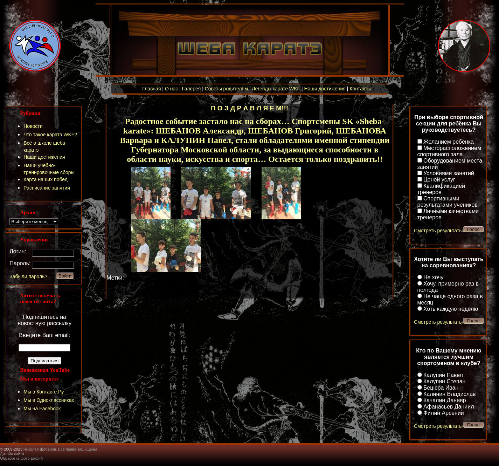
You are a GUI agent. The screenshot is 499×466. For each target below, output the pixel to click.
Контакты (359, 88)
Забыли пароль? (28, 276)
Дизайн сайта (12, 454)
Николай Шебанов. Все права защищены (60, 449)
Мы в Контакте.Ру (43, 392)
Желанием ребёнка (448, 142)
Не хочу (433, 277)
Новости (32, 126)
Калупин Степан (444, 381)
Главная (151, 88)
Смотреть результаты (438, 230)
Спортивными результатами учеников (447, 202)
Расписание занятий (46, 188)
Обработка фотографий (21, 458)
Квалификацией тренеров (441, 189)
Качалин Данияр (444, 400)
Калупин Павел (443, 375)
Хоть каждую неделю (450, 309)
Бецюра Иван (440, 388)
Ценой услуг (439, 180)
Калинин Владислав (449, 394)
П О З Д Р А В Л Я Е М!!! (249, 108)
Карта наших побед (45, 179)
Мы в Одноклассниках (48, 400)
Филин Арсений (443, 413)
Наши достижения (325, 88)
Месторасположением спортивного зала (449, 151)
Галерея (191, 88)
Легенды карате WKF (276, 88)
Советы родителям (226, 88)
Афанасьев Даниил (448, 407)
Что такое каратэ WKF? (50, 134)
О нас (171, 88)
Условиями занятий (448, 173)
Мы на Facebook (42, 408)
